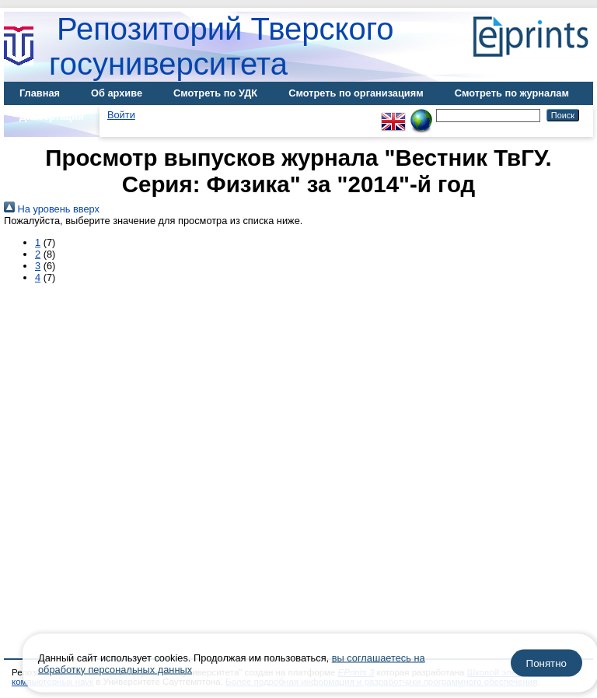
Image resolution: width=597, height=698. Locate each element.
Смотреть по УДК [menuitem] (215, 93)
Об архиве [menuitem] (116, 93)
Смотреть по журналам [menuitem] (512, 93)
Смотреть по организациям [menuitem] (356, 93)
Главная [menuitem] (39, 93)
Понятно (546, 663)
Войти (121, 115)
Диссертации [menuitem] (51, 116)
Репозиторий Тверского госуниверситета (221, 46)
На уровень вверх (52, 209)
